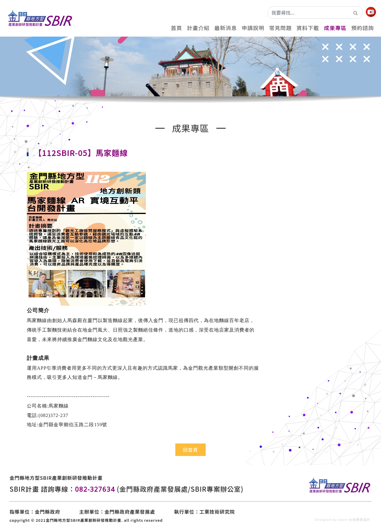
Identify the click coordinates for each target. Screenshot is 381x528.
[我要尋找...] (308, 12)
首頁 (176, 28)
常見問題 (280, 28)
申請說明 (253, 28)
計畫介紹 (198, 28)
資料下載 (307, 28)
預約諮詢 (362, 28)
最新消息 (225, 28)
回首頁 (190, 449)
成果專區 (335, 28)
